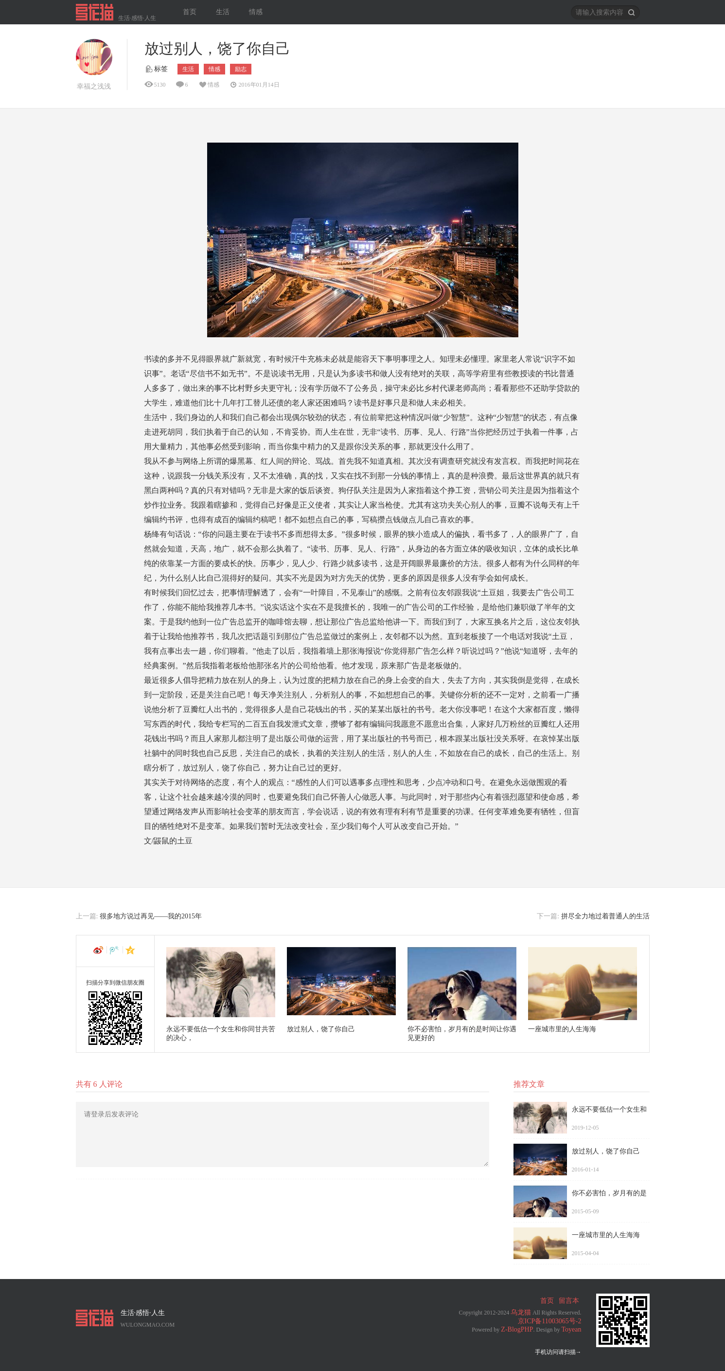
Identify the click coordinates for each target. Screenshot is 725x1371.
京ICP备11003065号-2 (550, 1321)
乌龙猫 (521, 1312)
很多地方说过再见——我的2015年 (151, 916)
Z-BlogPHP (517, 1329)
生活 (223, 12)
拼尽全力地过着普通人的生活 (605, 916)
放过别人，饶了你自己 (321, 1029)
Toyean (571, 1329)
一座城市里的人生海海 (562, 1029)
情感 (256, 12)
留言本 (569, 1300)
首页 (189, 12)
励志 (241, 69)
